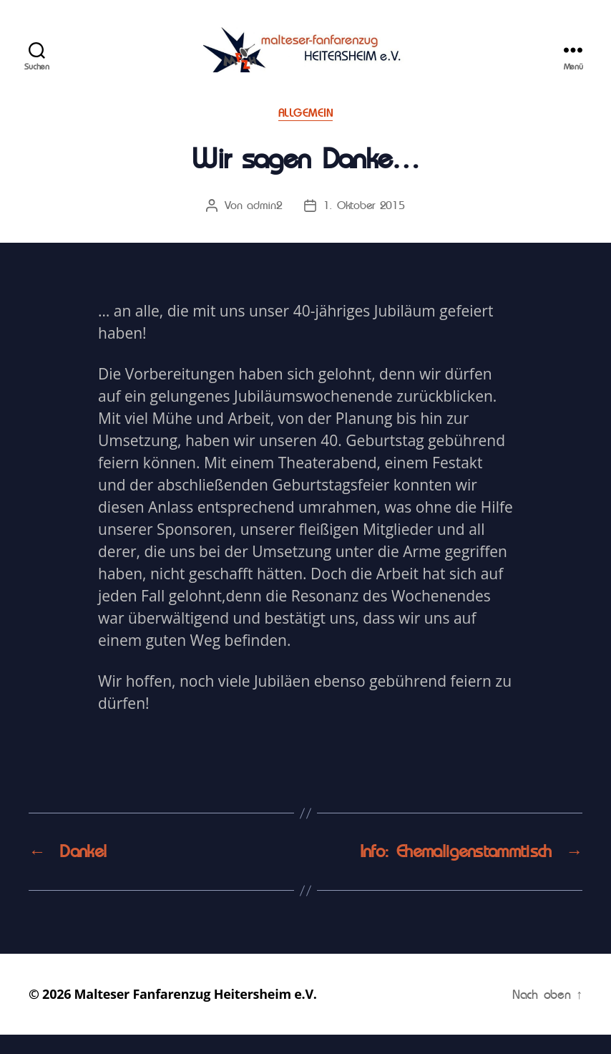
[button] (23, 21)
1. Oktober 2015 (364, 224)
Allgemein (305, 132)
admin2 (264, 224)
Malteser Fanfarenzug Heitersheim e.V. (195, 1013)
